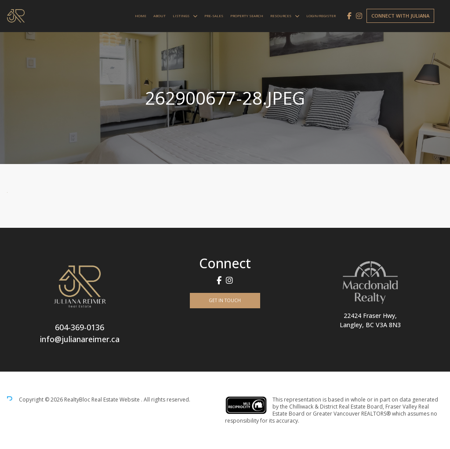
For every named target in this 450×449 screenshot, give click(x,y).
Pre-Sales (213, 15)
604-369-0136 (79, 327)
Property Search (246, 15)
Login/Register (321, 15)
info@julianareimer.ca (80, 339)
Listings (181, 15)
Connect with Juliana (400, 15)
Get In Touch (225, 300)
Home (140, 15)
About (159, 15)
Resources (280, 15)
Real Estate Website (116, 399)
